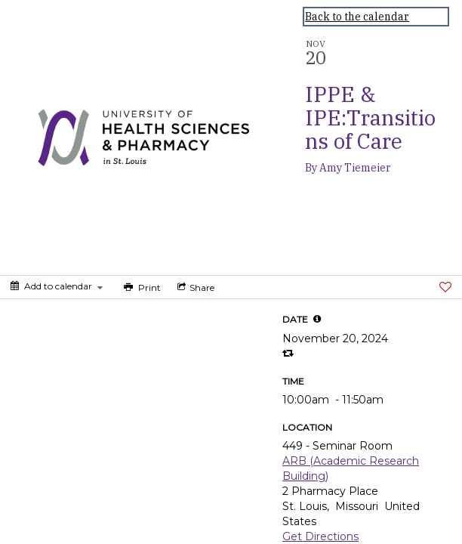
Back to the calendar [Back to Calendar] (357, 16)
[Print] (140, 287)
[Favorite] (445, 287)
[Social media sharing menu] (194, 287)
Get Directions (320, 536)
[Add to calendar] (56, 286)
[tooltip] (317, 318)
